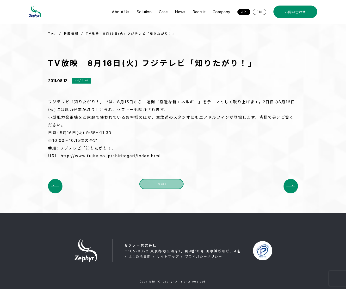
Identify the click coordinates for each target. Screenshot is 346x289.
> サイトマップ (166, 256)
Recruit (198, 11)
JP (244, 12)
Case (163, 11)
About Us (120, 11)
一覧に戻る (161, 186)
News (180, 11)
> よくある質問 (137, 256)
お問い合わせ (295, 12)
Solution (144, 11)
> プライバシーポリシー (201, 256)
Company (221, 11)
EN (259, 12)
